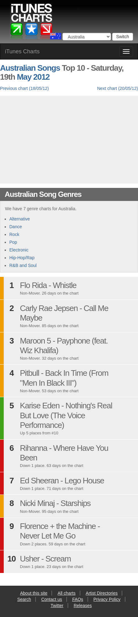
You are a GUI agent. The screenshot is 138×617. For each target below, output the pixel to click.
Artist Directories (102, 593)
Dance (15, 226)
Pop (13, 242)
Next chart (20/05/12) (117, 88)
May (24, 77)
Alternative (19, 218)
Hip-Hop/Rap (21, 257)
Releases (83, 605)
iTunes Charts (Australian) (31, 22)
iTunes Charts (22, 51)
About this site (34, 593)
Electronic (18, 249)
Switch (122, 36)
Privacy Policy (106, 599)
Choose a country (55, 36)
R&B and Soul (23, 265)
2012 (41, 77)
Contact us (51, 599)
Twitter (57, 605)
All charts (67, 593)
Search (24, 599)
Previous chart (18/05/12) (24, 88)
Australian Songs (30, 68)
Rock (14, 234)
